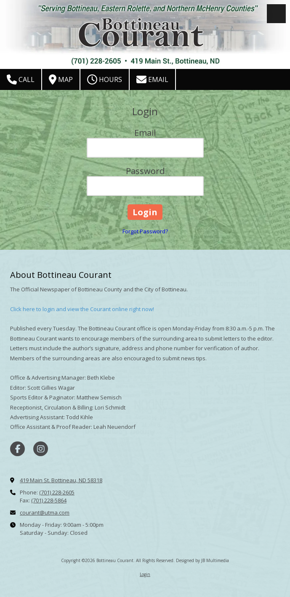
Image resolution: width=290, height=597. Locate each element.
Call (21, 79)
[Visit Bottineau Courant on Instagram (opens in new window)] (40, 448)
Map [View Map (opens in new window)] (61, 79)
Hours (104, 79)
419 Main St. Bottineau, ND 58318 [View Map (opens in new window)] (61, 480)
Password (145, 171)
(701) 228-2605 (56, 492)
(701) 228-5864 (49, 500)
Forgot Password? (145, 231)
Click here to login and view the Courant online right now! (82, 309)
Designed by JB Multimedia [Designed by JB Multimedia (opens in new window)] (202, 560)
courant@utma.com (44, 512)
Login (145, 574)
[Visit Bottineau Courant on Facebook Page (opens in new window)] (17, 448)
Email (152, 79)
